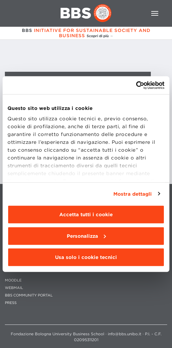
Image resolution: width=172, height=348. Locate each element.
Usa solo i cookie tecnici (86, 257)
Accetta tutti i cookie (86, 215)
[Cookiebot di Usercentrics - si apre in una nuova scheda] (136, 85)
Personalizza (86, 236)
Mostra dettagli (132, 194)
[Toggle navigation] (154, 13)
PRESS (11, 303)
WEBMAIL (14, 288)
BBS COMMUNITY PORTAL (29, 295)
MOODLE (13, 280)
